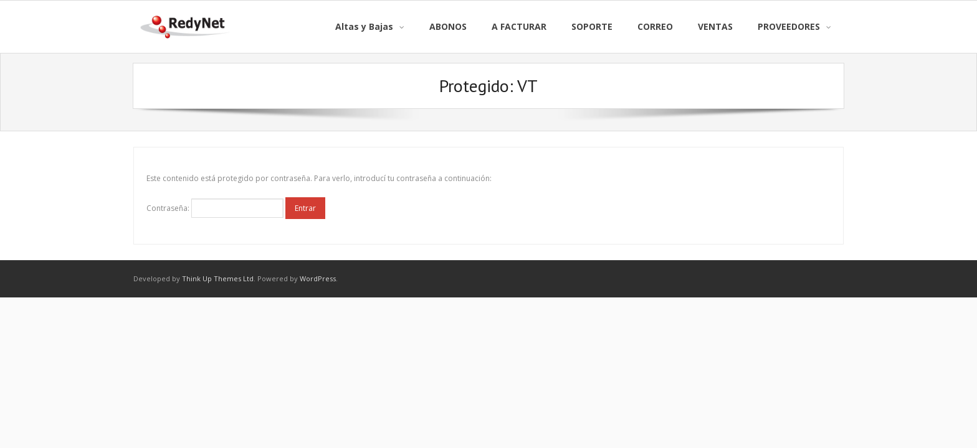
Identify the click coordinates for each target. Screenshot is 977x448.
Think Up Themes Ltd (218, 278)
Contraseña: (215, 208)
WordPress (318, 278)
